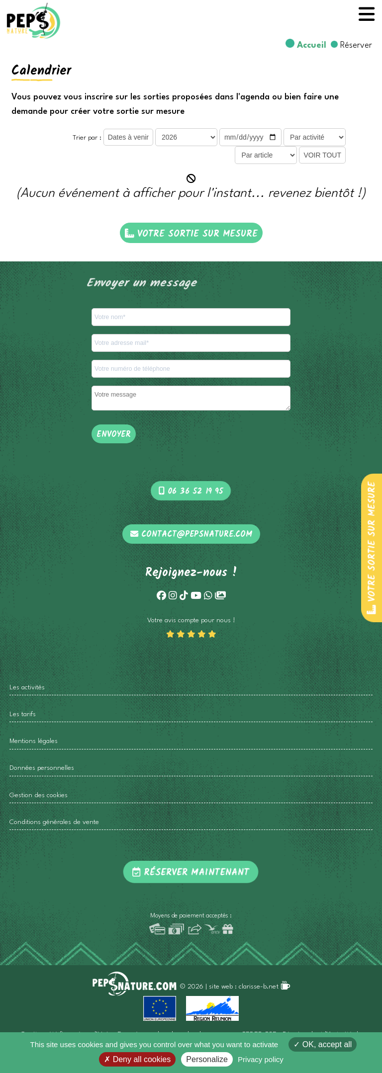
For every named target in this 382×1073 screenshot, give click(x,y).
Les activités (27, 687)
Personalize (207, 1059)
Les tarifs (22, 714)
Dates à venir (128, 137)
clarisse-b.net (264, 987)
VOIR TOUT (322, 155)
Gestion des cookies (38, 795)
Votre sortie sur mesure (372, 547)
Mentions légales (33, 741)
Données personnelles (41, 768)
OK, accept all (322, 1044)
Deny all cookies (137, 1059)
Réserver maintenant (191, 872)
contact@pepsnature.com (191, 534)
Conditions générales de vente (54, 822)
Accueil (311, 45)
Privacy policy (261, 1059)
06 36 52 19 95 (191, 491)
